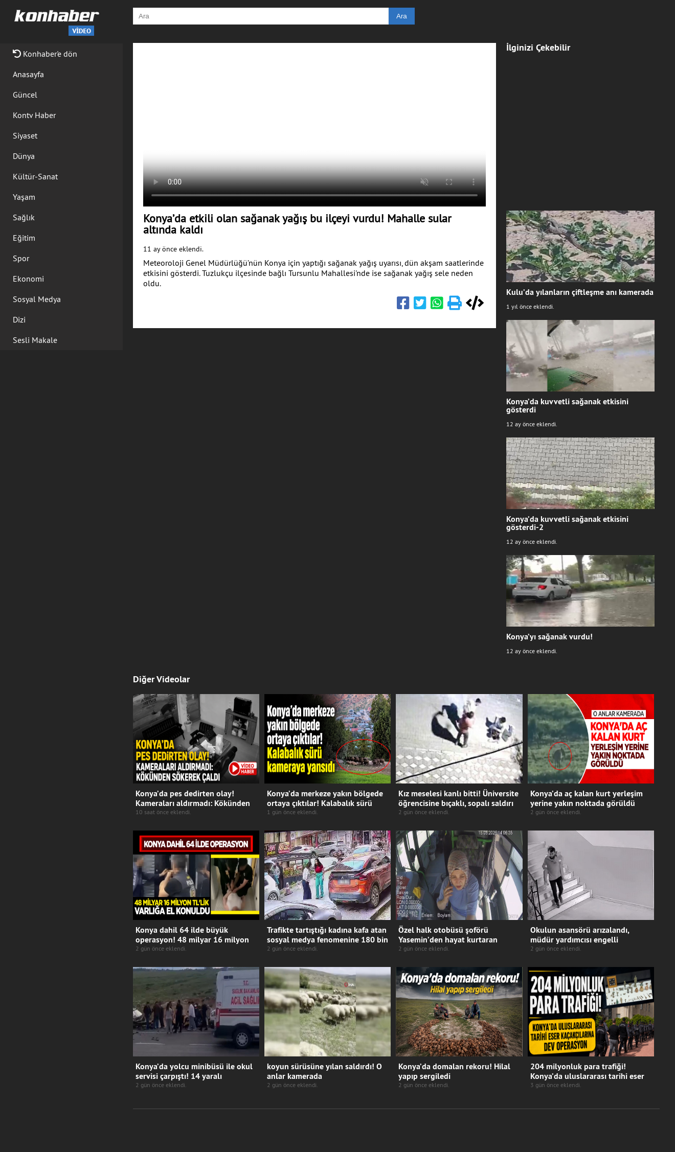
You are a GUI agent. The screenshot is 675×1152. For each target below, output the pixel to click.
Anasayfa (28, 74)
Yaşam (24, 197)
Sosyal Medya (37, 299)
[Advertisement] (580, 126)
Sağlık (24, 217)
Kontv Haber (34, 115)
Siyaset (25, 135)
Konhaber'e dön (45, 54)
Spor (21, 258)
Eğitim (24, 238)
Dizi (19, 319)
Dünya (24, 156)
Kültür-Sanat (35, 176)
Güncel (25, 94)
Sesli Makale (35, 340)
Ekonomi (28, 278)
